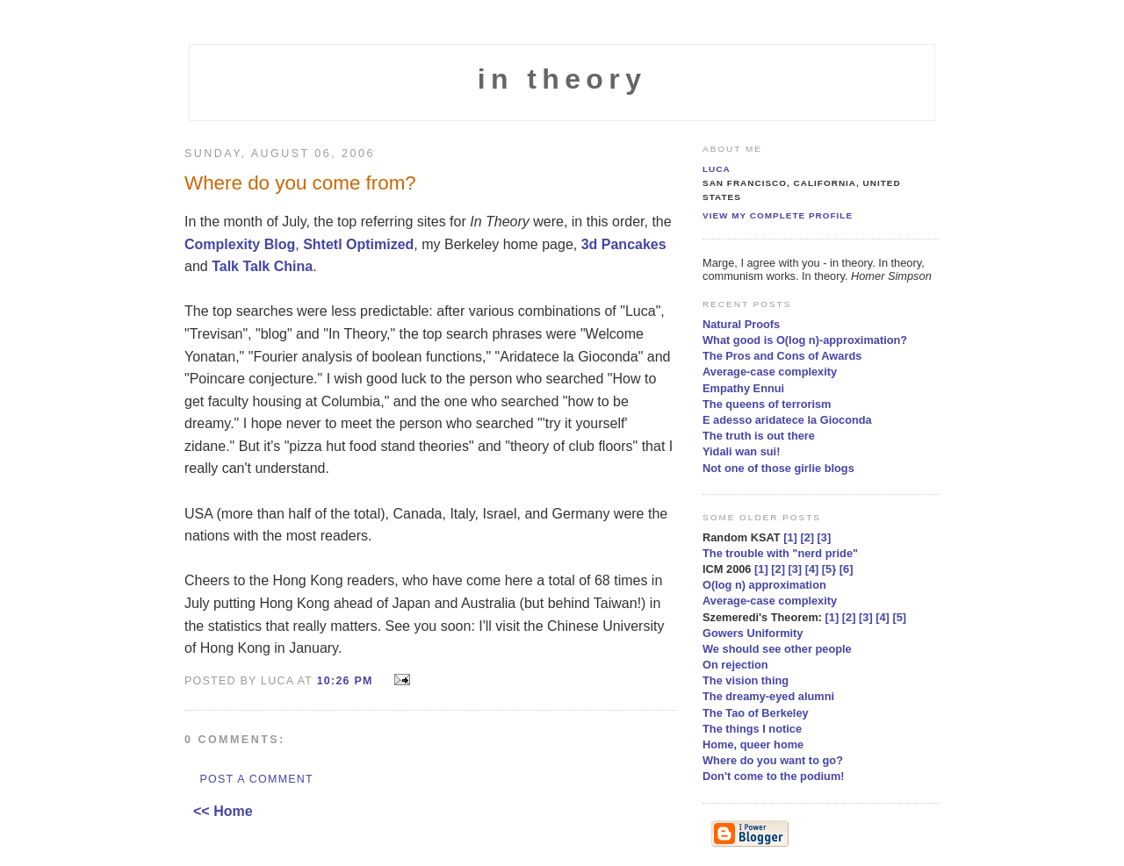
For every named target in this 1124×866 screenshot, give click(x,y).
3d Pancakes (623, 244)
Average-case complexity (769, 371)
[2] (807, 537)
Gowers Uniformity (752, 633)
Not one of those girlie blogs (778, 468)
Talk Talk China (262, 266)
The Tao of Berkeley (755, 712)
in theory (562, 79)
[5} (829, 569)
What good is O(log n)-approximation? (804, 340)
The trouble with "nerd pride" (780, 553)
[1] (790, 537)
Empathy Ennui (743, 388)
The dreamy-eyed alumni (768, 696)
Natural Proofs (741, 324)
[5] (899, 617)
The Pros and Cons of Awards (781, 355)
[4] (812, 569)
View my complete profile (777, 215)
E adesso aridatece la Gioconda (787, 419)
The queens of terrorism (766, 404)
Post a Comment (256, 779)
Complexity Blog (239, 244)
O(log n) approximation (764, 584)
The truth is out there (758, 435)
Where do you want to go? (772, 760)
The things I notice (752, 728)
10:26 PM (345, 681)
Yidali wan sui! (741, 451)
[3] (825, 537)
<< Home (223, 811)
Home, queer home (752, 744)
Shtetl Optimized (358, 244)
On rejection (735, 664)
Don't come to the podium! (773, 776)
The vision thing (745, 680)
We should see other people (777, 648)
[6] (846, 569)
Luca (716, 169)
